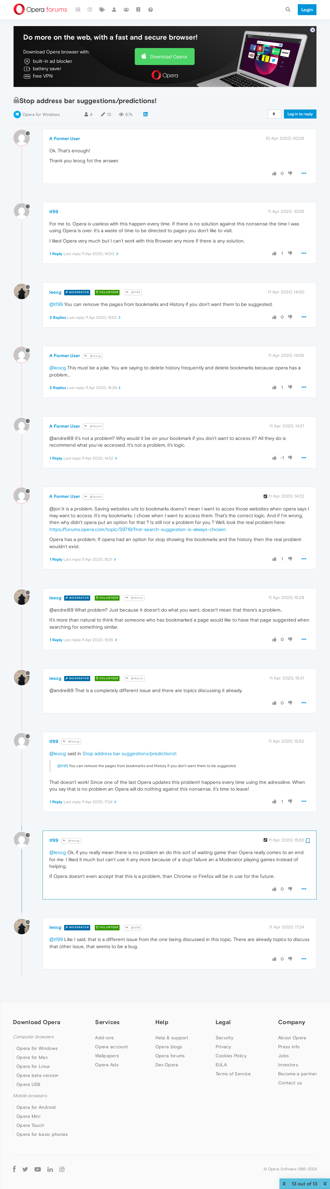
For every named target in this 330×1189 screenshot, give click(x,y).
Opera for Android (36, 1107)
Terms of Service (233, 1073)
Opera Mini (28, 1116)
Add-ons (104, 1037)
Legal (223, 1022)
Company (291, 1022)
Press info (288, 1046)
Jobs (283, 1055)
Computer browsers (33, 1037)
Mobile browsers (30, 1096)
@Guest (93, 426)
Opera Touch (30, 1125)
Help (161, 1022)
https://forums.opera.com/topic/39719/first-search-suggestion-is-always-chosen (137, 529)
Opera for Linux (33, 1066)
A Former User (64, 138)
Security (224, 1037)
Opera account (111, 1046)
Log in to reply (300, 114)
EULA (221, 1064)
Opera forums (170, 1055)
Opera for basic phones (42, 1134)
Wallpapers (107, 1055)
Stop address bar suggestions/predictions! (129, 753)
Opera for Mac (32, 1057)
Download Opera (168, 56)
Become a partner (297, 1073)
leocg (55, 292)
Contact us (290, 1082)
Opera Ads (107, 1064)
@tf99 (133, 292)
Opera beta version (37, 1075)
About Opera (292, 1037)
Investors (288, 1064)
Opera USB (28, 1084)
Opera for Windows (41, 114)
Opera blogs (168, 1046)
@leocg (92, 356)
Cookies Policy (231, 1055)
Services (107, 1022)
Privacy (223, 1046)
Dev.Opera (167, 1064)
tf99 (53, 211)
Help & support (171, 1037)
